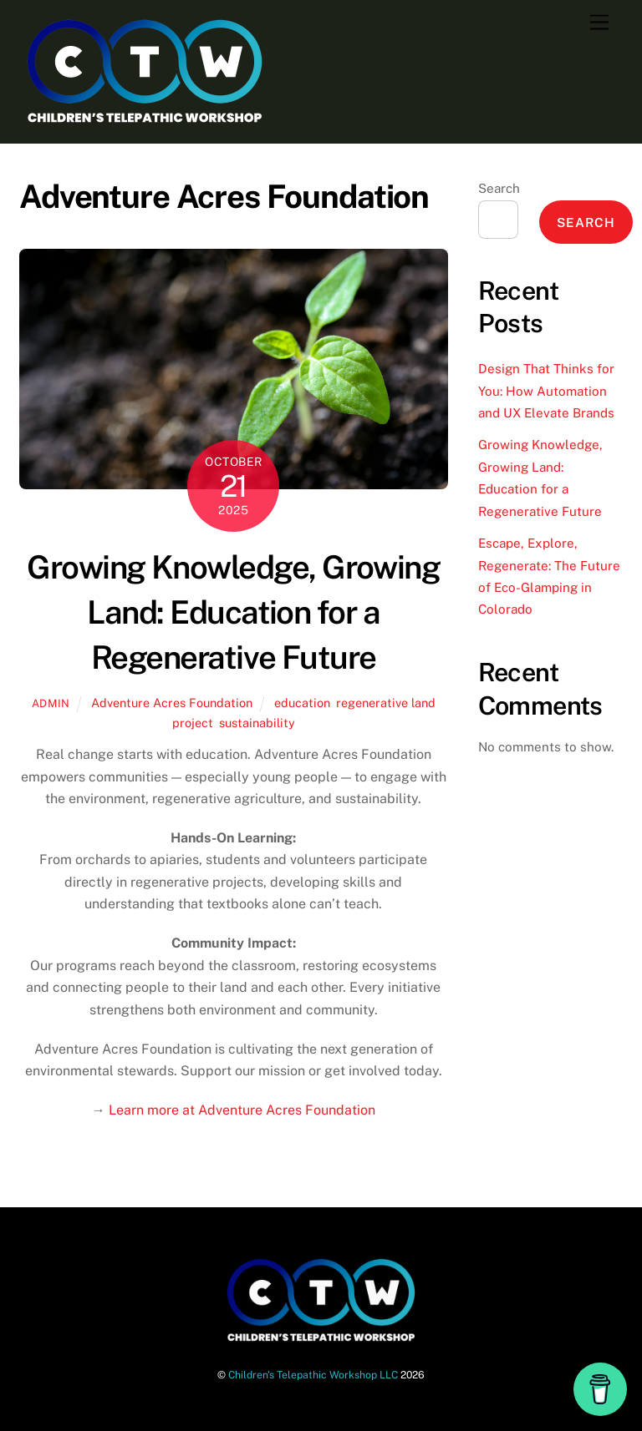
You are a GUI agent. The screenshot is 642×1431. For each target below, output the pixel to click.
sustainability (257, 723)
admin (51, 703)
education (302, 702)
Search (499, 188)
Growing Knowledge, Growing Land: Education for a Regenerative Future (233, 612)
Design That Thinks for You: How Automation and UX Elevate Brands (546, 391)
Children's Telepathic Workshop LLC (313, 1374)
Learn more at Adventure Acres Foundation (242, 1110)
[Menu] (599, 23)
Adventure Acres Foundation (171, 702)
